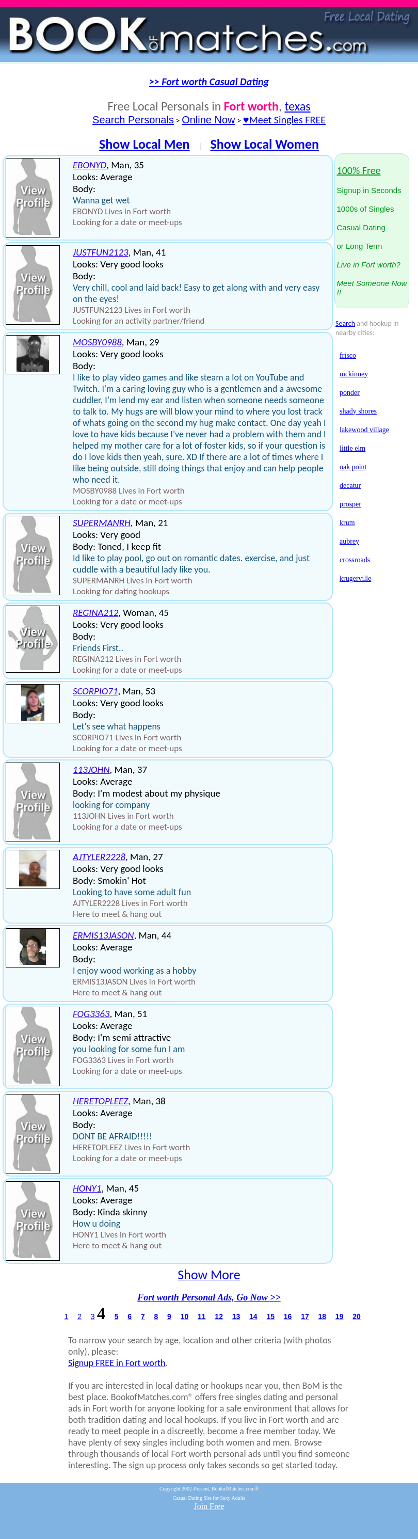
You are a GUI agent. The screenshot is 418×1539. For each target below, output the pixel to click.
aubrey (349, 541)
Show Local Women (264, 144)
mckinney (354, 374)
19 (339, 1316)
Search (345, 323)
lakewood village (364, 430)
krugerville (355, 578)
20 (356, 1316)
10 (185, 1316)
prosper (350, 504)
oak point (353, 467)
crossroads (355, 560)
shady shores (358, 411)
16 (288, 1316)
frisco (348, 355)
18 (322, 1316)
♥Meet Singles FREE (284, 120)
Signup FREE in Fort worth (117, 1363)
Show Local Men (144, 144)
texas (297, 106)
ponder (350, 392)
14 (253, 1316)
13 (236, 1316)
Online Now (208, 119)
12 (219, 1316)
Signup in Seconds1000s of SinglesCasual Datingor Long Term (372, 232)
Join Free (209, 1506)
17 (305, 1316)
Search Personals (133, 119)
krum (347, 523)
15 (270, 1316)
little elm (352, 448)
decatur (350, 485)
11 (202, 1316)
